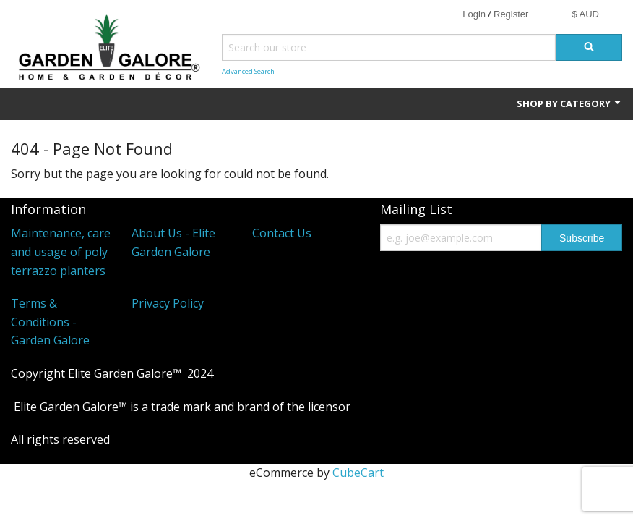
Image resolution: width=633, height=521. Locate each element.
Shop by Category (569, 103)
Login (474, 14)
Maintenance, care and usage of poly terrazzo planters (61, 251)
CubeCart (358, 472)
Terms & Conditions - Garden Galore (50, 321)
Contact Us (281, 233)
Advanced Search (248, 71)
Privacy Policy (168, 303)
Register (511, 14)
